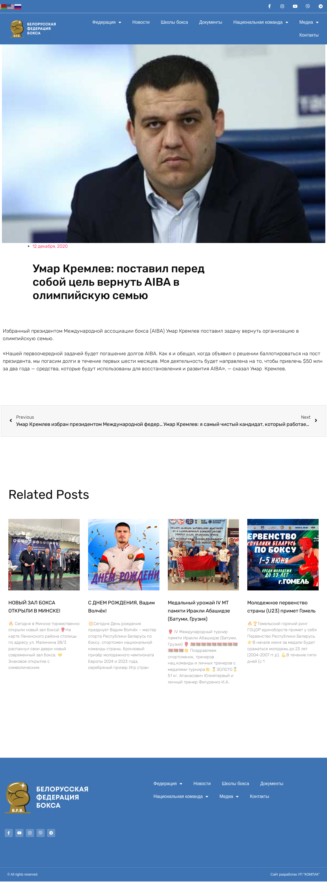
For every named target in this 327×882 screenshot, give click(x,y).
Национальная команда (260, 23)
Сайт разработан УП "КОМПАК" (294, 875)
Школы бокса (174, 22)
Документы (210, 22)
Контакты (309, 35)
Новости (141, 22)
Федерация (106, 23)
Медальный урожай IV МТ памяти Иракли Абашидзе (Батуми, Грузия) (199, 611)
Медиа (309, 23)
